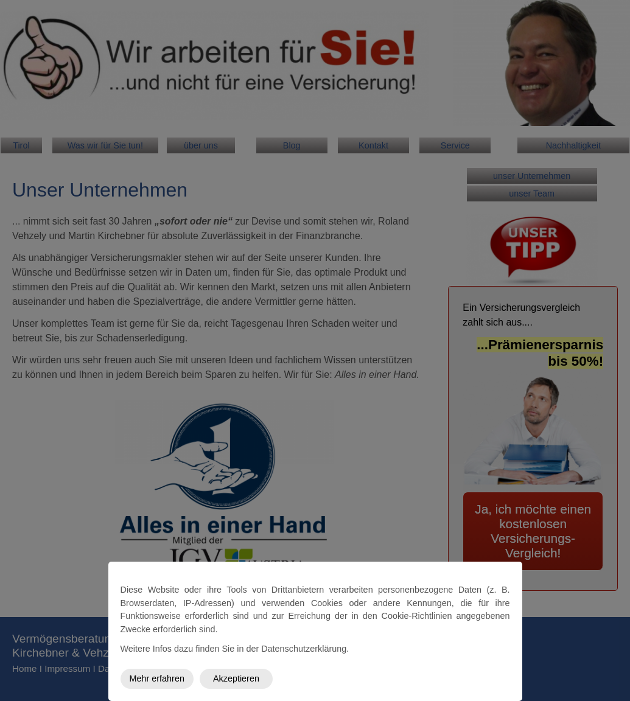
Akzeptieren (236, 678)
